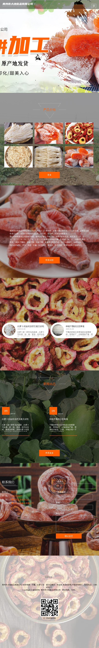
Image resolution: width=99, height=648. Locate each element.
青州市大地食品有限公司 (51, 590)
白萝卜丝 (40, 585)
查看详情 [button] (49, 260)
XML (73, 590)
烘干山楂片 (50, 585)
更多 (49, 175)
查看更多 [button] (49, 453)
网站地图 (66, 590)
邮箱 (58, 503)
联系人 (60, 481)
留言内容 (60, 513)
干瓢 (33, 585)
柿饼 (28, 585)
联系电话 (61, 492)
